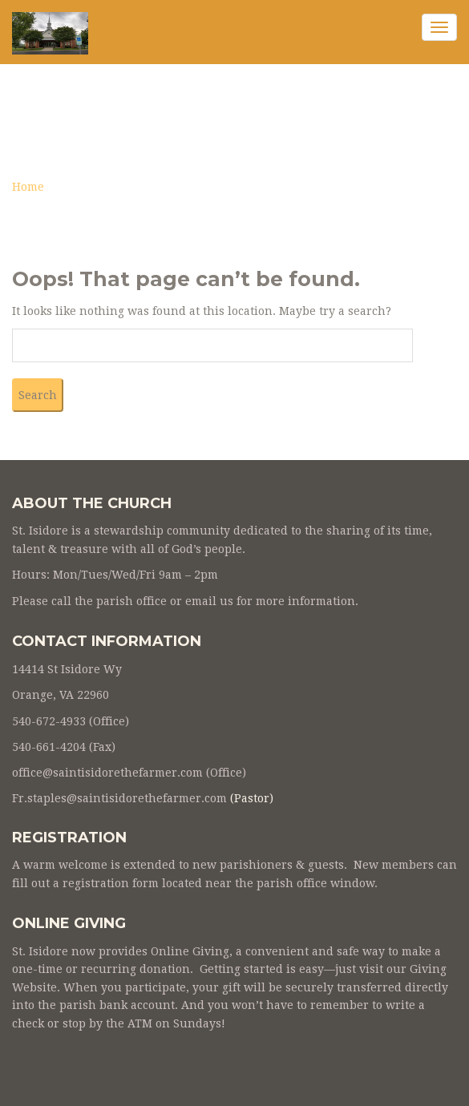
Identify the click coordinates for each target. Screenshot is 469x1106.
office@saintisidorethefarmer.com (107, 772)
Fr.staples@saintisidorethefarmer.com (119, 798)
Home (28, 186)
